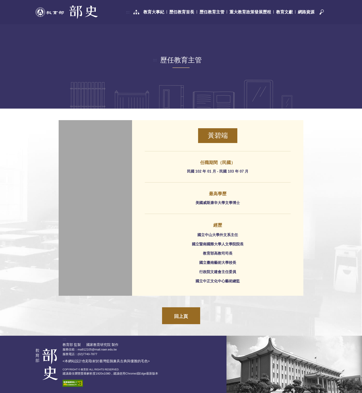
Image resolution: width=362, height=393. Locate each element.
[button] (321, 12)
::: (128, 12)
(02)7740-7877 (87, 354)
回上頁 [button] (181, 316)
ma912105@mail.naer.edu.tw (97, 349)
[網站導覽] (136, 12)
